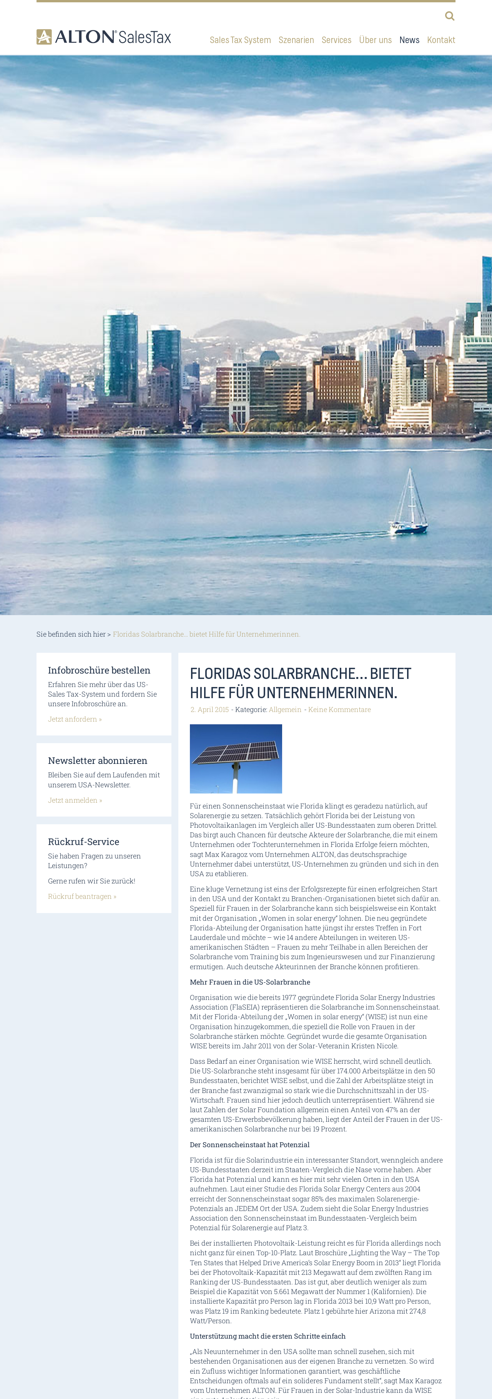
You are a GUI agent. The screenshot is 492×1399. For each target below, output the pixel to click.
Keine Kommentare (339, 709)
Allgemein (285, 709)
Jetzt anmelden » (75, 800)
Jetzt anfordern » (75, 719)
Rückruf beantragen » (82, 896)
